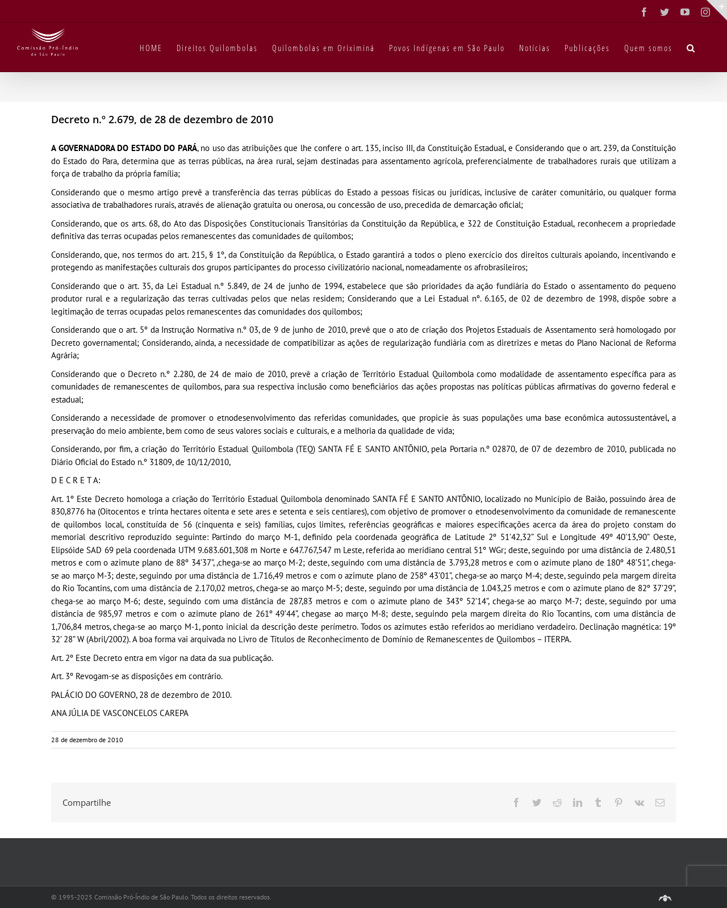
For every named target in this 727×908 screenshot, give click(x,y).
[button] (691, 47)
